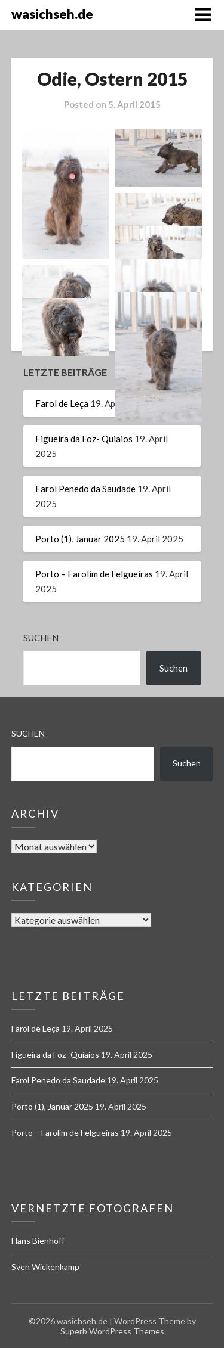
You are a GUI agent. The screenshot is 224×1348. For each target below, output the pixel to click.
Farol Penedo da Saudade (85, 488)
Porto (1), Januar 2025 (80, 538)
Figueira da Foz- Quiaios (84, 438)
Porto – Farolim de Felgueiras (94, 574)
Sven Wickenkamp (45, 1267)
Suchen (41, 637)
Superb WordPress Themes (112, 1331)
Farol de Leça (61, 403)
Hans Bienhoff (38, 1240)
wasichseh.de (52, 14)
